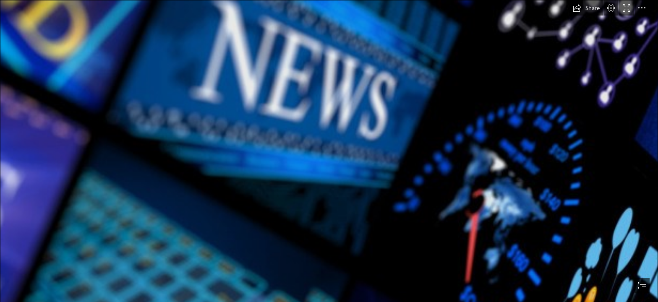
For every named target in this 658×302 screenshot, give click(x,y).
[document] (329, 151)
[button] (586, 8)
